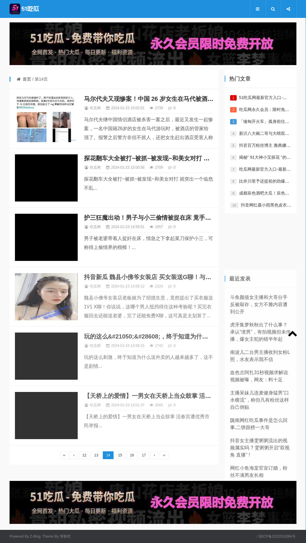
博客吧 (65, 536)
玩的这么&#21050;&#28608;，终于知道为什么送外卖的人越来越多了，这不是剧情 (194, 336)
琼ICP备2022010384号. (277, 536)
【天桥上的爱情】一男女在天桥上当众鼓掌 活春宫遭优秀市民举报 (171, 396)
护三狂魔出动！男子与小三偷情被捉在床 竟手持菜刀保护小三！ (168, 217)
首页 (27, 79)
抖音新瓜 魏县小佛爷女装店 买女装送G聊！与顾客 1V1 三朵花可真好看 (178, 277)
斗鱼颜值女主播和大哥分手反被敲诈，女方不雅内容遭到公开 (258, 387)
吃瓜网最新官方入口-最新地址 (267, 175)
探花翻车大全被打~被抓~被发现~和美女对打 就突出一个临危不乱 (171, 158)
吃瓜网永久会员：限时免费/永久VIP (272, 115)
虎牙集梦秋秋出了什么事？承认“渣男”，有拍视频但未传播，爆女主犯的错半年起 (260, 414)
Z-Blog (35, 536)
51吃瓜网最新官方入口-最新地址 (269, 103)
